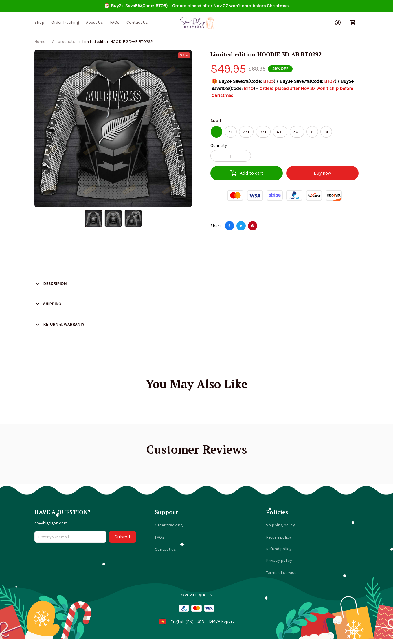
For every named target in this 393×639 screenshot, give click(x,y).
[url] (221, 621)
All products (63, 41)
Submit (123, 536)
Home (39, 41)
